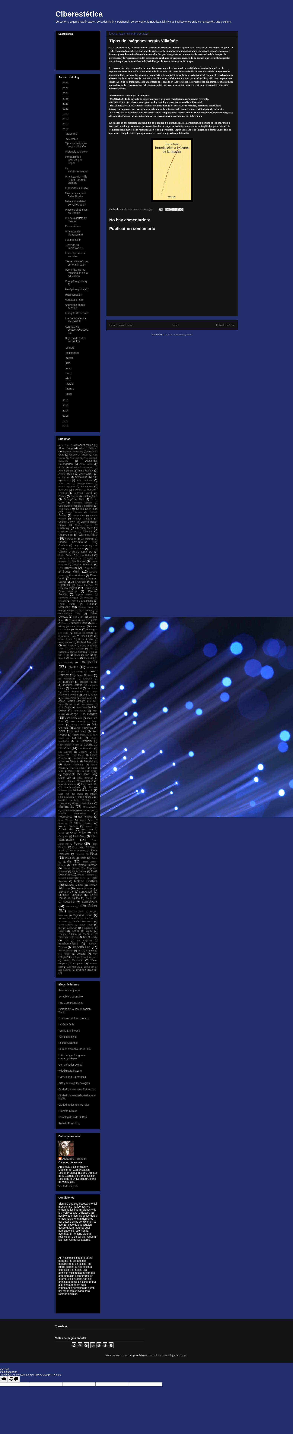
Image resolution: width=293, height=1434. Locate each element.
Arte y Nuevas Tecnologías (74, 1083)
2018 (65, 124)
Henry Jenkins (85, 639)
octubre (70, 347)
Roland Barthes (85, 881)
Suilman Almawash (68, 928)
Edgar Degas (91, 568)
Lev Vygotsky (65, 752)
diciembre (72, 133)
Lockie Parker (78, 755)
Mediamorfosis (72, 787)
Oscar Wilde (78, 832)
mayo (69, 373)
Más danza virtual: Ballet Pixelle (75, 195)
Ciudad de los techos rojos (74, 1104)
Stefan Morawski (82, 921)
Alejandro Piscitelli (78, 454)
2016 (65, 400)
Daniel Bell (87, 551)
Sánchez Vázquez (70, 894)
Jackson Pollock (88, 682)
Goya (64, 623)
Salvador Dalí (66, 891)
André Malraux (85, 470)
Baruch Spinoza (67, 486)
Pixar (93, 854)
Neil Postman (85, 816)
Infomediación (73, 239)
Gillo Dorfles (79, 617)
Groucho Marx (79, 623)
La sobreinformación (76, 170)
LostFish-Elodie (80, 758)
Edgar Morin (71, 571)
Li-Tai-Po (83, 752)
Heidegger (91, 629)
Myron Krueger (68, 810)
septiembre (72, 352)
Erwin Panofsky (85, 585)
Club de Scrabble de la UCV (75, 1049)
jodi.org (72, 704)
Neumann (63, 823)
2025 (65, 88)
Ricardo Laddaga (85, 875)
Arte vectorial (84, 480)
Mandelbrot (90, 761)
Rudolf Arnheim (85, 888)
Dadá (74, 552)
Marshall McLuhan (76, 774)
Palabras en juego (69, 990)
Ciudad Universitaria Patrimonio (77, 1089)
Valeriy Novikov (66, 951)
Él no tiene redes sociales (75, 255)
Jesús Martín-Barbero (72, 700)
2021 (65, 108)
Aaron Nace (64, 445)
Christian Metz (84, 528)
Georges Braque (66, 610)
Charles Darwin (67, 522)
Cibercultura (66, 534)
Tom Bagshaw (84, 940)
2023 (65, 98)
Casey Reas (79, 515)
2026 (65, 83)
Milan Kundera (86, 797)
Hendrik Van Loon (67, 636)
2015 (65, 405)
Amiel (62, 467)
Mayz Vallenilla (89, 784)
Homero (62, 652)
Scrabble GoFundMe (71, 996)
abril (68, 378)
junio (69, 368)
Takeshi (62, 931)
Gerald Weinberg (86, 610)
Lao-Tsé (77, 737)
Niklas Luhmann (83, 823)
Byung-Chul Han (73, 499)
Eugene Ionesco (83, 594)
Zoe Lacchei (65, 970)
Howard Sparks (77, 652)
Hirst (91, 649)
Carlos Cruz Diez (86, 508)
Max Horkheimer (67, 784)
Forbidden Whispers (68, 598)
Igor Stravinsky (66, 662)
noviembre (72, 138)
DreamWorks (68, 568)
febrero (70, 388)
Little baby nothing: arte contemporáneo (72, 1057)
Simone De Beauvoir (69, 918)
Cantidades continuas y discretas (76, 506)
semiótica (88, 905)
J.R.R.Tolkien (66, 681)
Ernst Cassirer (78, 582)
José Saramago (78, 721)
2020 (65, 113)
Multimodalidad (90, 807)
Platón (83, 858)
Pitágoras (79, 854)
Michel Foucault (82, 790)
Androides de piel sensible (75, 306)
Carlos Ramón (74, 512)
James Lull (76, 688)
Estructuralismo (68, 591)
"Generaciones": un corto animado (76, 263)
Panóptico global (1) (76, 289)
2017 (65, 129)
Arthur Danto (65, 483)
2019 (65, 119)
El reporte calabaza (76, 188)
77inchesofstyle (68, 1036)
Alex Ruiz (74, 458)
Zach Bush (89, 967)
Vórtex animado (74, 299)
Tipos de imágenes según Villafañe (76, 145)
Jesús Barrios (87, 698)
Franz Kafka (67, 604)
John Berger (65, 707)
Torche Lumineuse (69, 1030)
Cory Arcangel (81, 545)
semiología (89, 901)
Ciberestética (79, 14)
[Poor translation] (14, 1379)
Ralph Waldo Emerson (84, 864)
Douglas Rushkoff (83, 564)
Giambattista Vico (69, 613)
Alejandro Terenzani (74, 1158)
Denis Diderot (85, 555)
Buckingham (90, 496)
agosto (70, 357)
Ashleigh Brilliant (85, 483)
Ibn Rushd (89, 658)
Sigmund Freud (82, 915)
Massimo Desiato (67, 781)
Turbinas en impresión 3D (74, 246)
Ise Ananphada (67, 679)
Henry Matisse (65, 642)
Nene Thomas (66, 820)
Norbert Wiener (68, 826)
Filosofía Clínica (68, 1110)
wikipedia (78, 963)
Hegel (78, 629)
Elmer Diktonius (77, 579)
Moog (75, 803)
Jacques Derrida (72, 684)
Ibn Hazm (74, 658)
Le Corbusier (84, 740)
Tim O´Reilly (90, 937)
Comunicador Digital (70, 1064)
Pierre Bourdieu (77, 850)
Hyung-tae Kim (81, 655)
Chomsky (64, 528)
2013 (65, 415)
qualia (67, 861)
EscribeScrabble (68, 1042)
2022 (65, 103)
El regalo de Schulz (76, 313)
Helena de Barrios (83, 633)
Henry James (65, 639)
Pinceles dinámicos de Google (76, 211)
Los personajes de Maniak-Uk (75, 320)
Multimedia (66, 806)
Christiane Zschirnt (68, 531)
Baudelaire (86, 486)
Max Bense (86, 781)
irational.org (77, 671)
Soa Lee (89, 918)
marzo (70, 383)
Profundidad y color (76, 151)
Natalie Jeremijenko (73, 813)
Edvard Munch (77, 575)
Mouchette (88, 803)
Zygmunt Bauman (86, 969)
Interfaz (73, 667)
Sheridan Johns (76, 911)
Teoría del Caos (82, 930)
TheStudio (88, 934)
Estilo (87, 588)
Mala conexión (73, 294)
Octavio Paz (66, 829)
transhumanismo (68, 943)
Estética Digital (68, 588)
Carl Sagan (65, 509)
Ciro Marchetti (87, 539)
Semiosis (70, 906)
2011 (65, 425)
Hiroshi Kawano (76, 649)
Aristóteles (81, 476)
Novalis (89, 826)
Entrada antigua (225, 324)
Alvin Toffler (86, 464)
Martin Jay (65, 778)
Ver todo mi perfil (68, 1186)
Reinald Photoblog (69, 1123)
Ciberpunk (70, 538)
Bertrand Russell (83, 493)
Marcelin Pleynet (78, 768)
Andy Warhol (86, 474)
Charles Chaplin (82, 518)
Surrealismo (87, 928)
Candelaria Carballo (82, 503)
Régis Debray (79, 871)
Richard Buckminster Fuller (72, 878)
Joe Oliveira (87, 704)
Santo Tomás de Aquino (78, 896)
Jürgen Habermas (83, 727)
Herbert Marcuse (87, 642)
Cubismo (63, 552)
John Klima (79, 710)
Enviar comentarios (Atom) (178, 334)
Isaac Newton (85, 675)
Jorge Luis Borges (83, 714)
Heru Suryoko (69, 645)
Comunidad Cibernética (72, 1076)
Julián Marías (78, 724)
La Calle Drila (66, 1024)
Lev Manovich (85, 748)
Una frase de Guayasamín (74, 233)
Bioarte (62, 496)
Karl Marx (80, 731)
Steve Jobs (85, 924)
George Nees (86, 607)
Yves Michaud (73, 967)
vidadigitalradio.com (70, 1070)
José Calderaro (73, 718)
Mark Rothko (74, 771)
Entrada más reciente (121, 324)
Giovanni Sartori (76, 620)
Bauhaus (63, 489)
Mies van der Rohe (71, 794)
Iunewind (87, 679)
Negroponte (65, 816)
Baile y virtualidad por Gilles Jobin (75, 203)
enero (69, 393)
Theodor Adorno (68, 934)
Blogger (182, 1355)
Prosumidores (73, 226)
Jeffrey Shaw (90, 694)
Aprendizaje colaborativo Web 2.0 (76, 330)
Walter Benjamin (73, 960)
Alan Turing (66, 448)
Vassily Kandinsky (87, 950)
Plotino (94, 858)
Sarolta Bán (91, 898)
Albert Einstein (88, 448)
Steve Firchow (66, 925)
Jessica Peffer (69, 698)
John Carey (81, 707)
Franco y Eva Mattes (82, 601)
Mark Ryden (91, 771)
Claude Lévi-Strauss (73, 542)
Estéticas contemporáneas (74, 1018)
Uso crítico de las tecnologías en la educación (76, 273)
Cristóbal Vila (77, 548)
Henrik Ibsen (86, 636)
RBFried (152, 1355)
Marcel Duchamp (74, 764)
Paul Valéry (79, 836)
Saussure (68, 901)
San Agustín (86, 891)
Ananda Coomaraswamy (82, 467)
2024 (65, 93)
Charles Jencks (83, 525)
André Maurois (66, 474)
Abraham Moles (83, 444)
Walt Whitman (90, 957)
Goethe (93, 620)
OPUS (62, 833)
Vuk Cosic (75, 957)
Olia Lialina (87, 829)
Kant (62, 731)
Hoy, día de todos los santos (75, 340)
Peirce (78, 843)
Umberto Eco (81, 947)
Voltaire (81, 953)
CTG (91, 548)
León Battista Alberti (69, 745)
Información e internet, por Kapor (73, 160)
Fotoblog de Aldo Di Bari (73, 1117)
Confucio (63, 545)
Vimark (66, 954)
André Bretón (66, 470)
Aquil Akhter (64, 477)
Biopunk (74, 496)
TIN (66, 940)
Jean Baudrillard (73, 691)
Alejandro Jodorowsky (72, 451)
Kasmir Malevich (81, 735)
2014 (65, 410)
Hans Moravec (78, 626)
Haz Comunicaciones (71, 1002)
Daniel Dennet (66, 555)
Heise (65, 633)
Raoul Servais (71, 868)
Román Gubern (74, 885)
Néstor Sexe (86, 820)
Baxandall (77, 490)
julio (68, 362)
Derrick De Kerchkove (70, 558)
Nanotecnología (86, 810)
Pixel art (70, 857)
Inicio (175, 324)
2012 (65, 420)
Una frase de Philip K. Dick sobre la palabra (76, 179)
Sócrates (63, 921)
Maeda (74, 761)
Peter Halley (78, 847)
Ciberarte (88, 531)
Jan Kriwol (92, 688)
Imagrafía (88, 661)
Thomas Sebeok (68, 937)
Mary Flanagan (85, 778)
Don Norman (79, 561)
